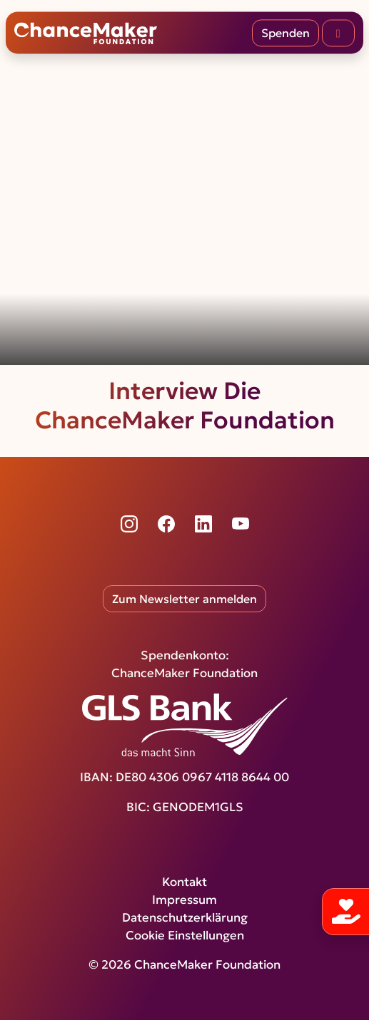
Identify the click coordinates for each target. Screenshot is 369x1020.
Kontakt (184, 882)
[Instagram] (129, 524)
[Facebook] (166, 524)
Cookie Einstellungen (185, 935)
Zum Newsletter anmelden (184, 599)
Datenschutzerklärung (185, 917)
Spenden (285, 33)
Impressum (184, 899)
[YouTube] (240, 524)
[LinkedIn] (203, 524)
